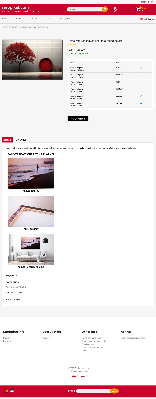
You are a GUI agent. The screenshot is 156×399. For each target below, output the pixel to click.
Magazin (32, 20)
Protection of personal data (94, 343)
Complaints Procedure (92, 349)
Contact (85, 352)
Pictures (17, 20)
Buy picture (78, 120)
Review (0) (20, 141)
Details (7, 141)
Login (150, 2)
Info (45, 20)
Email (71, 392)
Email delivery (88, 346)
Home (4, 20)
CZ (153, 20)
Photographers (61, 20)
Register (142, 2)
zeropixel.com (20, 9)
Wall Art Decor (11, 288)
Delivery (7, 339)
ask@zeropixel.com (136, 339)
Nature (23, 288)
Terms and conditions (91, 339)
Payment (7, 343)
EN (145, 20)
